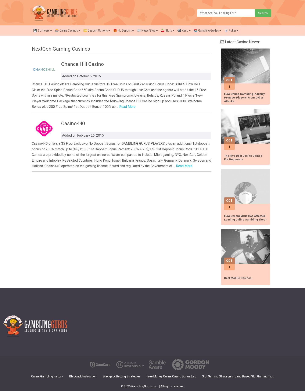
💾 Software (42, 30)
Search (263, 13)
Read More (127, 107)
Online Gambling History (47, 376)
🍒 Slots (167, 30)
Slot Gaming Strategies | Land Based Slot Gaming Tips (238, 376)
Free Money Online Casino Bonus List (171, 376)
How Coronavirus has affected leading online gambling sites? (245, 217)
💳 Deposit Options (96, 30)
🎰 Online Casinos (67, 30)
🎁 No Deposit (123, 30)
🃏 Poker (231, 30)
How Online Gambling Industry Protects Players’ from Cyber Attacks (244, 97)
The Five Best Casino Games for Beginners (243, 157)
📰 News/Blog (147, 30)
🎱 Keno (184, 30)
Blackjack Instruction (83, 376)
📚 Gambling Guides (207, 30)
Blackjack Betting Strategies (121, 376)
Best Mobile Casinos (237, 278)
